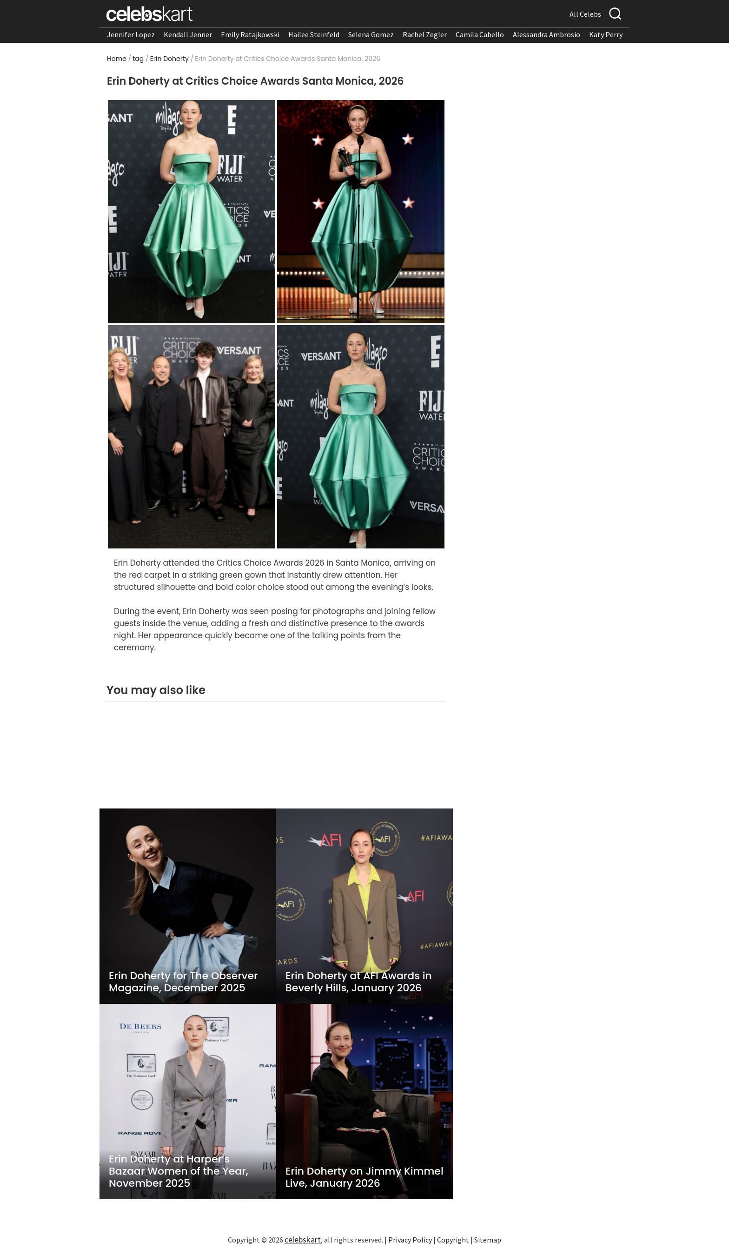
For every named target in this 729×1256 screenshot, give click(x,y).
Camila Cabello (480, 34)
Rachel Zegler (425, 34)
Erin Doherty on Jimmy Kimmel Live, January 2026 (364, 1177)
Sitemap (487, 1239)
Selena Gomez (371, 34)
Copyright (453, 1239)
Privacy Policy (410, 1239)
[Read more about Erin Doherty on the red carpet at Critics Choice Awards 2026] (191, 211)
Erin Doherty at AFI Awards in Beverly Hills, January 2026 (358, 982)
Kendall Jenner (188, 34)
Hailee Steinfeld (313, 34)
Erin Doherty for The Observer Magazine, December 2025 (183, 982)
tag (138, 58)
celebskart (303, 1239)
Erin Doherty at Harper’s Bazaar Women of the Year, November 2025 (178, 1171)
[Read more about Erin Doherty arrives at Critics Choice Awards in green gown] (191, 436)
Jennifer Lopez (131, 34)
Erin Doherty (169, 58)
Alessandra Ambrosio (546, 34)
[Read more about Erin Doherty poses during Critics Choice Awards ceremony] (360, 436)
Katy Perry (606, 34)
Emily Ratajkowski (250, 34)
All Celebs (585, 14)
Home (116, 58)
